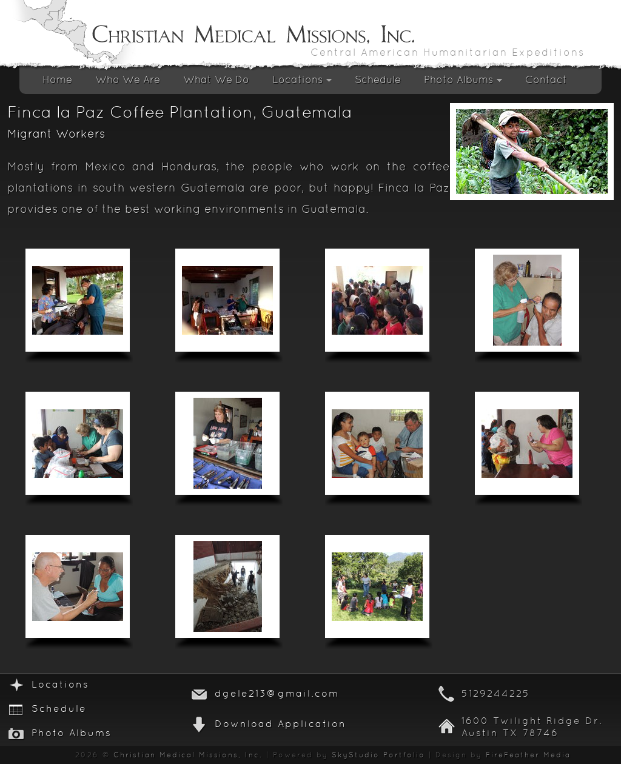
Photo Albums (463, 83)
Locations (302, 83)
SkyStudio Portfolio (378, 755)
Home (57, 80)
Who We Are (127, 80)
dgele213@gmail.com (277, 694)
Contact (546, 80)
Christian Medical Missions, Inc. (188, 755)
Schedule (378, 80)
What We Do (216, 80)
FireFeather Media (528, 755)
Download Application (280, 724)
